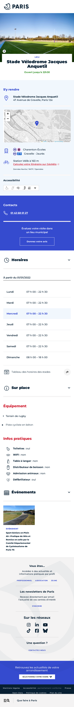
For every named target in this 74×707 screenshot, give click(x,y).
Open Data (17, 690)
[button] (37, 120)
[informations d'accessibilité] (21, 185)
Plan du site (56, 690)
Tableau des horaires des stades (31, 369)
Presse (68, 685)
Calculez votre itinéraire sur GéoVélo (35, 161)
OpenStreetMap (58, 139)
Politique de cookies (36, 690)
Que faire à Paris (27, 700)
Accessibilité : (42, 685)
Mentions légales (11, 685)
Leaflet (44, 139)
